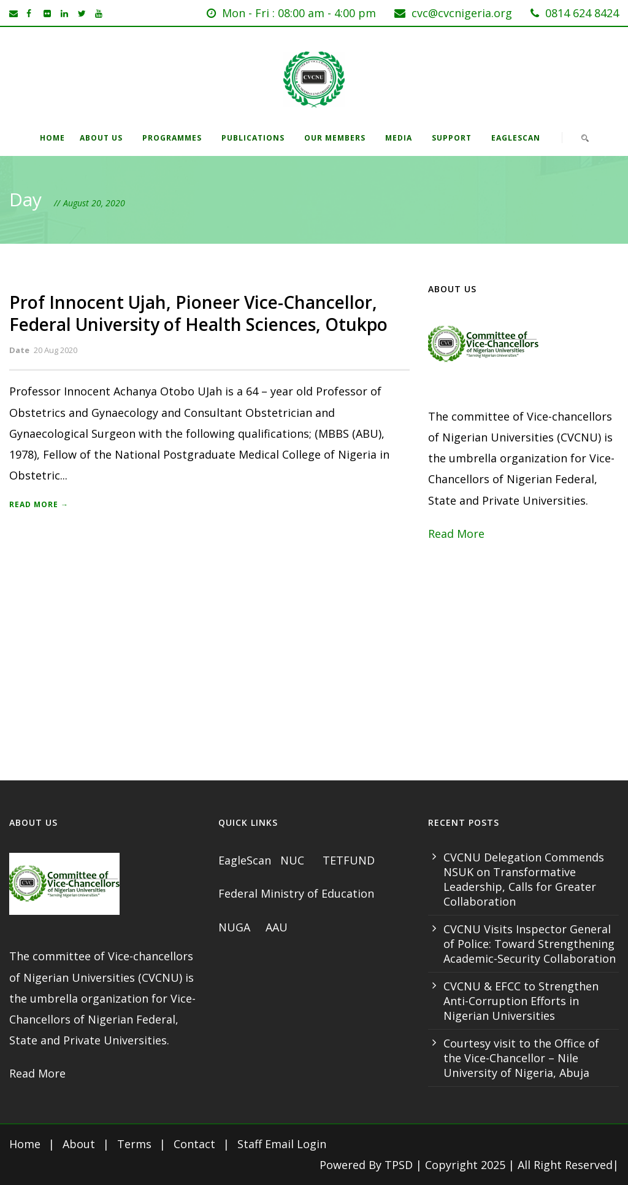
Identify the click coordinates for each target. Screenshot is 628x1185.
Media (398, 138)
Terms (134, 1143)
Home (52, 138)
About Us (101, 138)
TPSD (399, 1164)
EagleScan (515, 138)
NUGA (235, 927)
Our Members (335, 138)
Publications (253, 138)
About (79, 1143)
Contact (194, 1143)
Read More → (39, 504)
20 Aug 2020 (55, 350)
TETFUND (349, 860)
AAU (277, 927)
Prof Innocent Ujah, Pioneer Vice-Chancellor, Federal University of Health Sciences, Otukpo (198, 313)
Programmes (172, 138)
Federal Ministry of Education (296, 893)
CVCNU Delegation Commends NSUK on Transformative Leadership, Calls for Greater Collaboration (523, 879)
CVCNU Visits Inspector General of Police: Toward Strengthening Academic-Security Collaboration (529, 944)
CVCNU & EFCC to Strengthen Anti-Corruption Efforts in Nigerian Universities (521, 1001)
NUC (293, 860)
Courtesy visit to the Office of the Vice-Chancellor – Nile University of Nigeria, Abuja (521, 1058)
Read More (456, 533)
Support (452, 138)
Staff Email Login (281, 1143)
